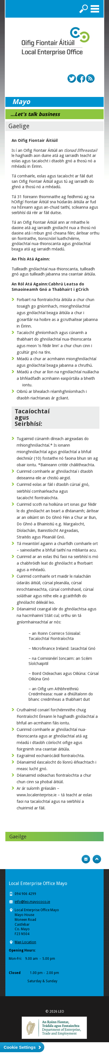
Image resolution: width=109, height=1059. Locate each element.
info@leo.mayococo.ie (32, 902)
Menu (95, 9)
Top (97, 859)
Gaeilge (18, 837)
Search (83, 9)
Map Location (25, 942)
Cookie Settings (20, 1047)
